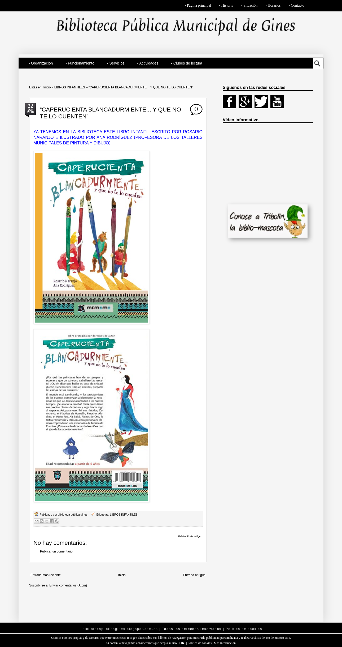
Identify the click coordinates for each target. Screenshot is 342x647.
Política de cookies (200, 643)
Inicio (47, 87)
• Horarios (272, 5)
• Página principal (198, 5)
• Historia (226, 5)
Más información (225, 643)
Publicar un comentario (56, 551)
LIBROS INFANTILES (69, 87)
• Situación (249, 5)
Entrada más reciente (45, 575)
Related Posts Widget (189, 536)
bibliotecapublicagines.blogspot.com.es (120, 629)
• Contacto (296, 5)
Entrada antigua (194, 575)
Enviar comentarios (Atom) (68, 585)
